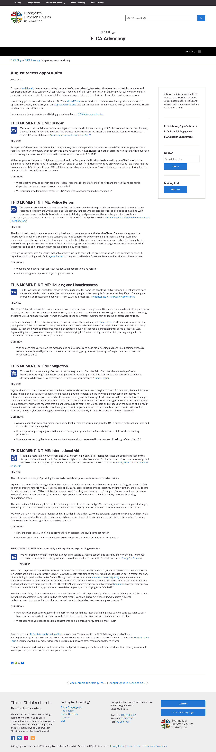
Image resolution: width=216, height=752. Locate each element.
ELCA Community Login (183, 712)
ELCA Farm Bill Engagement (178, 131)
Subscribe (175, 189)
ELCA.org (17, 2)
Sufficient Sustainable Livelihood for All (70, 135)
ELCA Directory (97, 2)
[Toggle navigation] (191, 51)
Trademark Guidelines (155, 746)
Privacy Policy (117, 746)
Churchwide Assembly (55, 2)
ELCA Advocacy (32, 60)
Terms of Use (134, 746)
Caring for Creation (131, 558)
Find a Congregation (71, 707)
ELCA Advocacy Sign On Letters (180, 126)
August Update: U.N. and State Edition (127, 683)
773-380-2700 (126, 718)
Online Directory (69, 714)
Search (168, 153)
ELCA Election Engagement (178, 136)
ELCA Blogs (17, 60)
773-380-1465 (122, 721)
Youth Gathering (78, 2)
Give (63, 720)
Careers (65, 717)
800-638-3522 (128, 715)
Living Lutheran (33, 2)
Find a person (68, 710)
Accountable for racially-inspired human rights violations (87, 683)
